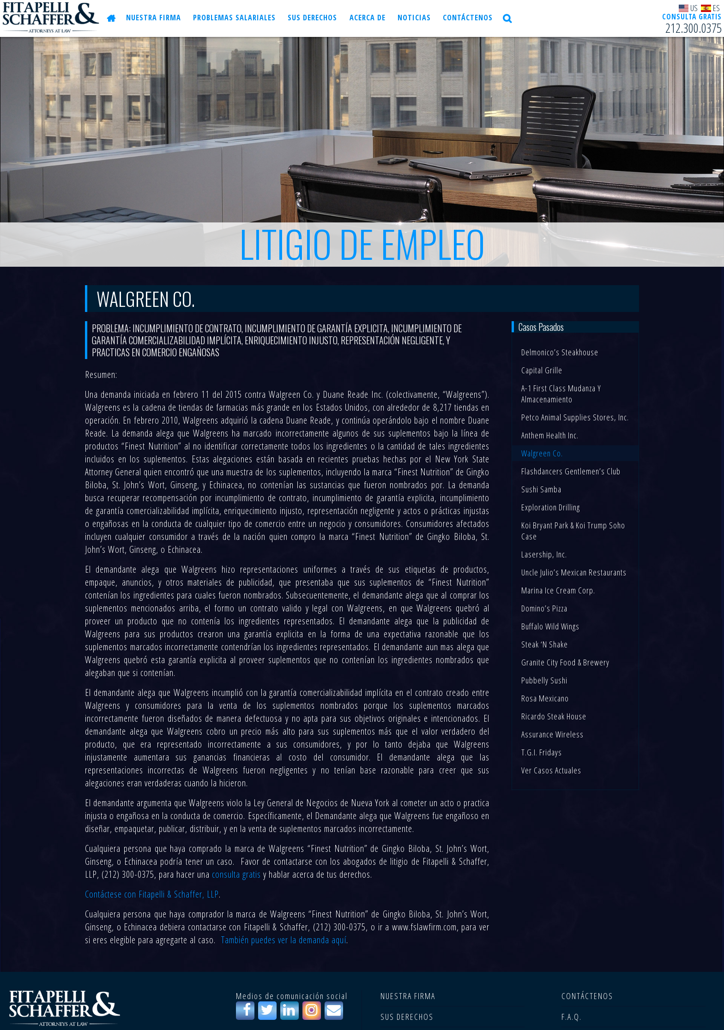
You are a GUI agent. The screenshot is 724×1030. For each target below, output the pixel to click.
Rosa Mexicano (545, 698)
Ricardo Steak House (553, 716)
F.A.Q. (571, 1016)
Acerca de (363, 18)
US (688, 8)
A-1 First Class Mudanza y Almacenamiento (561, 394)
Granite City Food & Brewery (565, 662)
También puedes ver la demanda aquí (283, 940)
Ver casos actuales (551, 770)
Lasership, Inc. (544, 554)
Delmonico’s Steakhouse (559, 352)
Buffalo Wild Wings (550, 626)
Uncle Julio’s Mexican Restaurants (574, 572)
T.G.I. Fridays (541, 752)
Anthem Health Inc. (550, 435)
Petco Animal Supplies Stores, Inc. (575, 417)
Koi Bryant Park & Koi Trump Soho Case (573, 531)
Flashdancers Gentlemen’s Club (571, 471)
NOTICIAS (408, 18)
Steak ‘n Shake (544, 644)
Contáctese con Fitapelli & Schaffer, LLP (152, 894)
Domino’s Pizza (544, 608)
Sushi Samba (541, 489)
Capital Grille (541, 370)
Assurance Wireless (552, 734)
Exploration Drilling (550, 507)
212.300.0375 (693, 28)
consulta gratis (236, 874)
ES (710, 8)
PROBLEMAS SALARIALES (233, 18)
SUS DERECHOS (309, 18)
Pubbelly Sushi (544, 680)
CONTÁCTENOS (459, 18)
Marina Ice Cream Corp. (558, 590)
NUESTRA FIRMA (154, 18)
